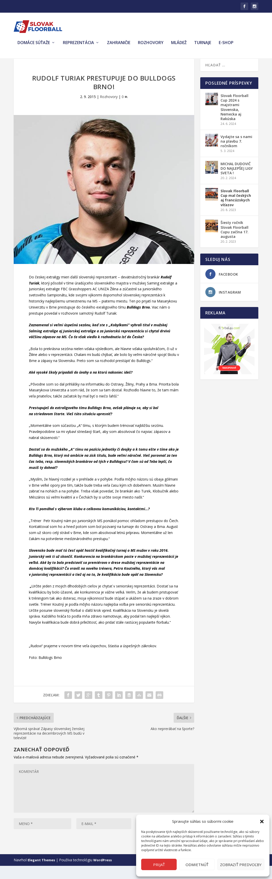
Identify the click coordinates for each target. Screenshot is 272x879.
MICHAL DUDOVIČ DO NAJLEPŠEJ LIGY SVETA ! (237, 181)
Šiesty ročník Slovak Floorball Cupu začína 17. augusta (234, 242)
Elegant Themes (41, 873)
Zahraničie (118, 46)
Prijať (159, 864)
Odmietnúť (197, 864)
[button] (261, 821)
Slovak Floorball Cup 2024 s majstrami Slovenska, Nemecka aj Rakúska (234, 120)
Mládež (179, 46)
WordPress (102, 873)
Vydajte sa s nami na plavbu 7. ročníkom (236, 154)
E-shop (226, 46)
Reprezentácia (78, 46)
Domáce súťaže (33, 46)
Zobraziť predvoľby (241, 864)
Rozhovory (151, 46)
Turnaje (202, 46)
